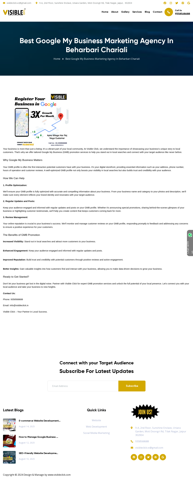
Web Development (96, 426)
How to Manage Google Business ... (38, 437)
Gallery (125, 12)
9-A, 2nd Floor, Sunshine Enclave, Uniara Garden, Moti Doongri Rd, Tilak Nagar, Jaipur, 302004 (85, 3)
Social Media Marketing (96, 433)
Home (105, 12)
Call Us (177, 12)
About (114, 12)
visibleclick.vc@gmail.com (19, 3)
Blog (147, 12)
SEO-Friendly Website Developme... (38, 453)
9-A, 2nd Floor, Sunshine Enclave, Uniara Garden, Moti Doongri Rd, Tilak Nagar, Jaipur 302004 (160, 431)
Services (137, 12)
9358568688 (140, 441)
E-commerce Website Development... (39, 421)
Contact (157, 12)
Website (96, 420)
